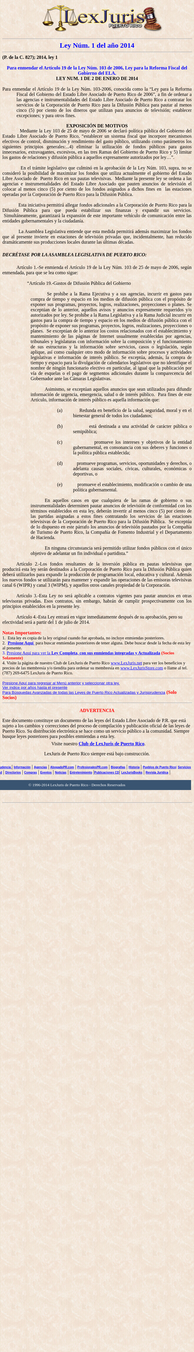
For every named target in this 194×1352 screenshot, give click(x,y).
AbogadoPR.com (62, 767)
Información (22, 767)
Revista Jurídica (157, 772)
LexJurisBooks (131, 772)
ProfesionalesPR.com (92, 767)
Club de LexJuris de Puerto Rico (112, 743)
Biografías (118, 767)
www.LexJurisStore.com (141, 668)
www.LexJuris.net (126, 663)
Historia (134, 767)
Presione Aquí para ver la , (83, 653)
